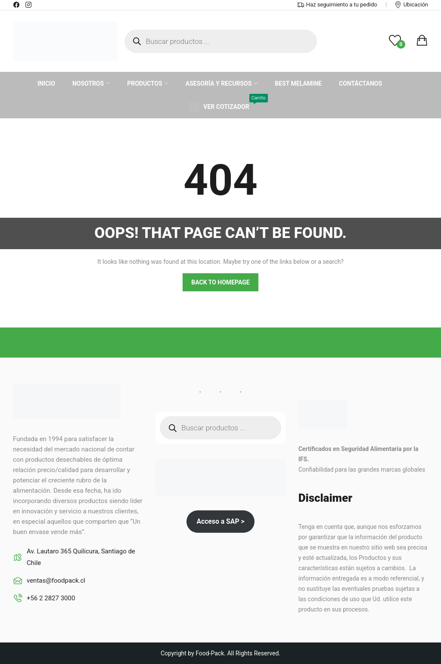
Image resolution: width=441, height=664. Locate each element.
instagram (29, 4)
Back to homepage (220, 282)
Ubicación (416, 4)
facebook (17, 4)
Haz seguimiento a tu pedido (341, 4)
